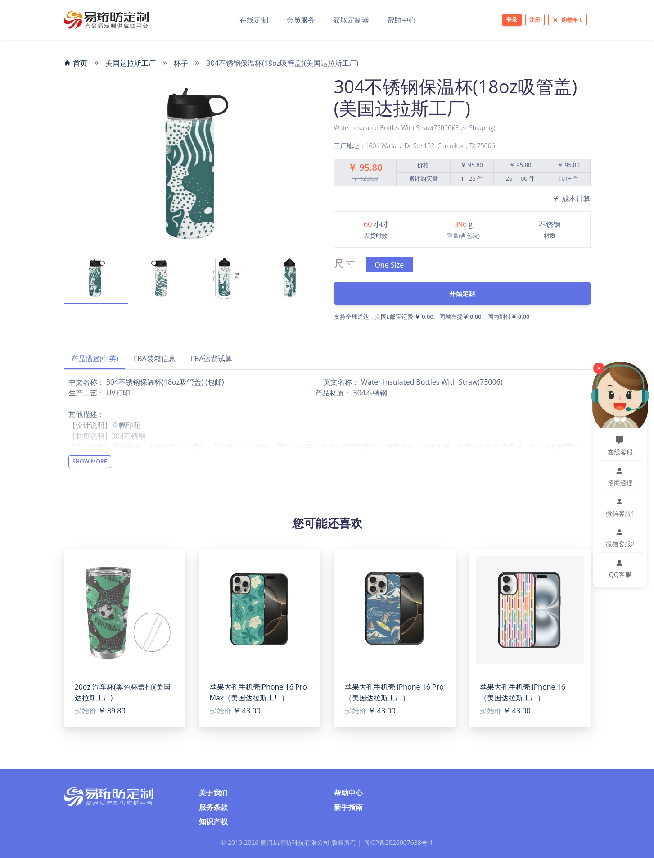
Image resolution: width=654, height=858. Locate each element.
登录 (512, 19)
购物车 (567, 19)
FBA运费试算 (212, 358)
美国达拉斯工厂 (130, 63)
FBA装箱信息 (155, 358)
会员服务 (300, 20)
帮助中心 (401, 20)
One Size (389, 265)
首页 (75, 63)
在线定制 (253, 20)
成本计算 (571, 199)
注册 (535, 19)
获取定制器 (351, 20)
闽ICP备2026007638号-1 (398, 842)
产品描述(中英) (94, 358)
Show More (89, 461)
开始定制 (462, 293)
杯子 (181, 63)
